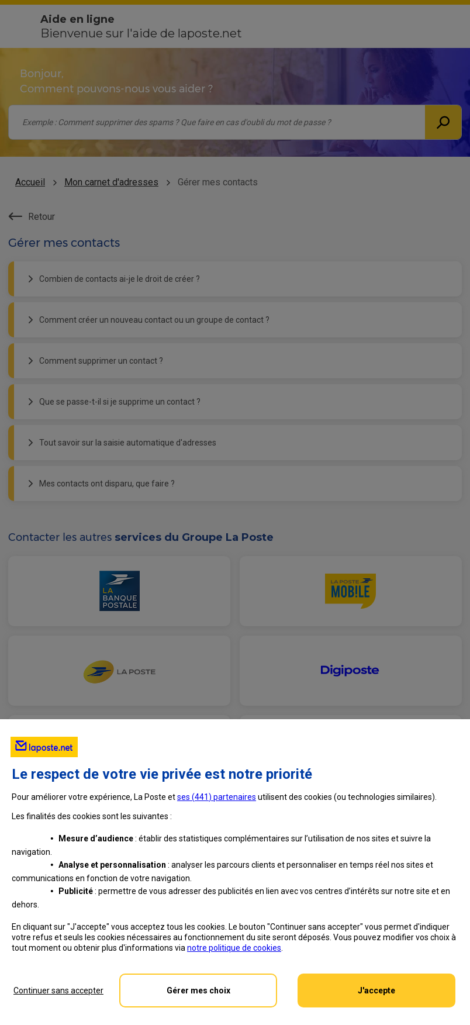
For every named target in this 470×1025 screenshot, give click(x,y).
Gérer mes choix (198, 990)
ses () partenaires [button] (216, 797)
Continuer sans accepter (58, 990)
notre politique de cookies (234, 947)
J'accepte (376, 990)
